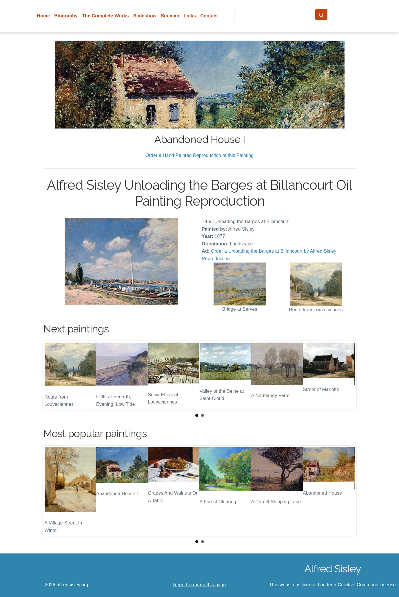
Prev (52, 375)
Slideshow (145, 15)
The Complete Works (105, 15)
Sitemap (170, 15)
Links (190, 15)
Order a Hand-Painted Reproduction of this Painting (199, 155)
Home (43, 15)
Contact (209, 15)
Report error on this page (199, 584)
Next (347, 375)
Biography (66, 15)
